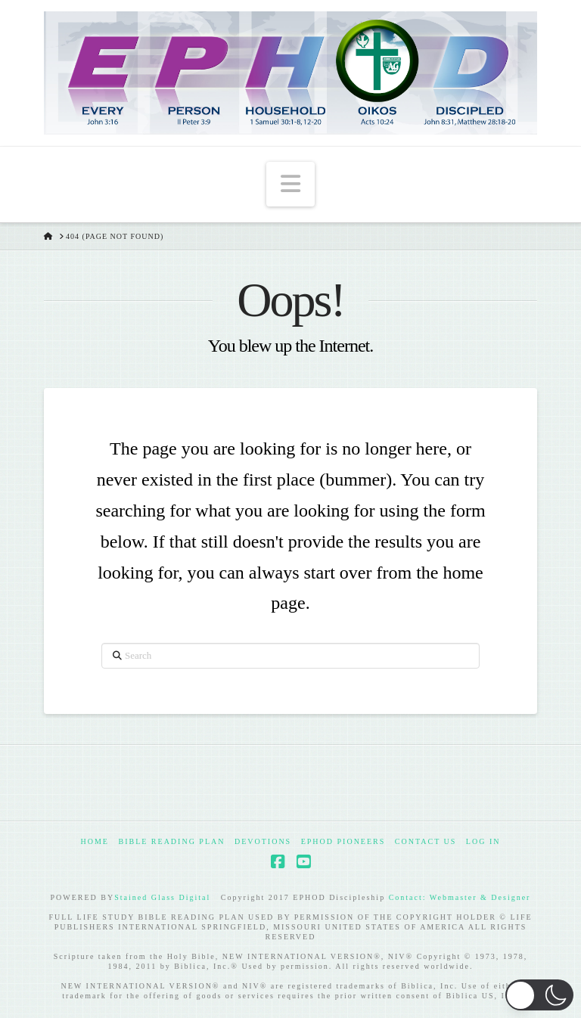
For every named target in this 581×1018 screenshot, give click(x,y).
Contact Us (426, 841)
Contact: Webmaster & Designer (460, 897)
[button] (290, 184)
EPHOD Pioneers (343, 841)
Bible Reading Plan (171, 841)
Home (95, 841)
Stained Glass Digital (162, 897)
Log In (483, 841)
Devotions (263, 841)
